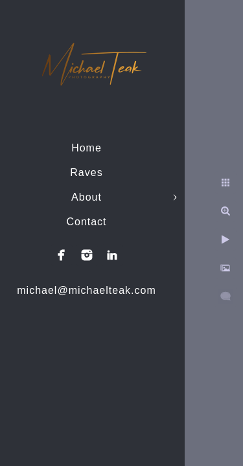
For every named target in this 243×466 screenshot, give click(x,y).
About (86, 197)
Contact (86, 221)
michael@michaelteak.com (86, 290)
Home (86, 147)
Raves (86, 172)
